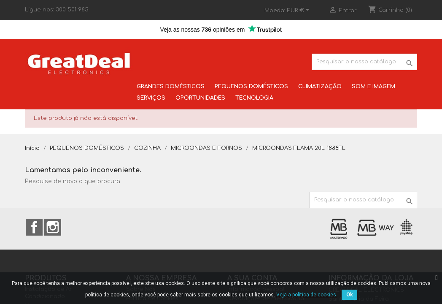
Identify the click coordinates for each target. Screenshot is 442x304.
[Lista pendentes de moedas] (299, 10)
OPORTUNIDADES (200, 98)
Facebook (34, 227)
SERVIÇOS (151, 98)
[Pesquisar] (364, 62)
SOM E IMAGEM (373, 87)
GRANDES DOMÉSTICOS (171, 87)
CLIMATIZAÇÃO (320, 87)
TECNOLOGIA (254, 98)
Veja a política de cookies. (306, 295)
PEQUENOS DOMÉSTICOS (251, 87)
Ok (349, 295)
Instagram (52, 227)
